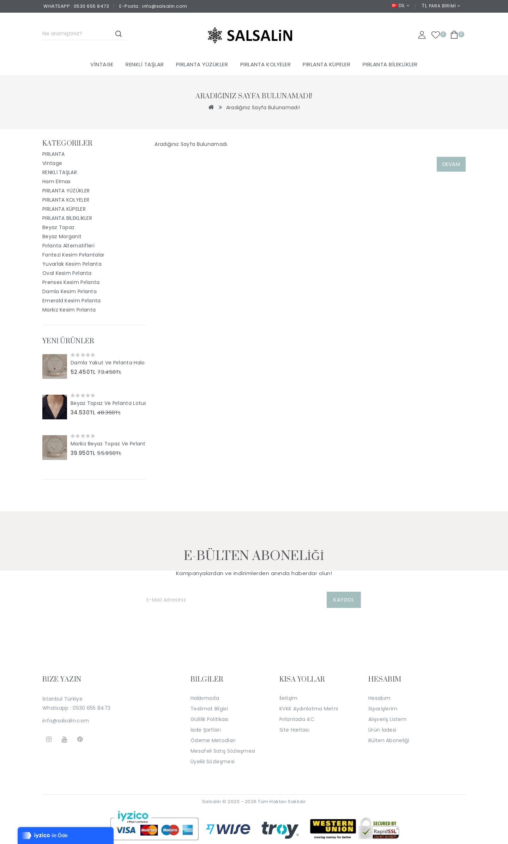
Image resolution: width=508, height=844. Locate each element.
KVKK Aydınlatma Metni (308, 708)
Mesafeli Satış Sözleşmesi (222, 750)
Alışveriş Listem (387, 719)
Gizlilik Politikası (209, 719)
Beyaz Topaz (58, 227)
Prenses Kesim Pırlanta (71, 282)
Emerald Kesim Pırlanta (71, 300)
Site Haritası (294, 729)
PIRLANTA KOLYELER (265, 64)
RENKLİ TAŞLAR (145, 64)
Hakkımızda (204, 698)
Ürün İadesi (382, 729)
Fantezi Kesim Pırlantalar (73, 254)
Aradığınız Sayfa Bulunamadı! (263, 107)
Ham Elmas (56, 181)
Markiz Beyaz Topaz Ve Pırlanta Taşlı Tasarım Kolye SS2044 (108, 443)
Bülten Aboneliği (388, 740)
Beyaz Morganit (61, 236)
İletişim (288, 698)
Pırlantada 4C (296, 719)
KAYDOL (343, 599)
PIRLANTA (53, 154)
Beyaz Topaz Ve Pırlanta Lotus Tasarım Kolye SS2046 (108, 403)
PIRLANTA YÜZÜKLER (202, 64)
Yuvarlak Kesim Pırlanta (72, 263)
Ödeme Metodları (213, 740)
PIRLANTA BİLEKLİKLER (390, 64)
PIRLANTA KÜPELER (326, 64)
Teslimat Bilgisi (209, 708)
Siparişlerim (383, 708)
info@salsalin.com (65, 720)
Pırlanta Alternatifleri (68, 245)
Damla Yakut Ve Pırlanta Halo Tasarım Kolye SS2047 (108, 362)
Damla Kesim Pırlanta (69, 291)
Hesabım (379, 698)
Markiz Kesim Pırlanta (69, 309)
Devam (451, 164)
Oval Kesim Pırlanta (67, 273)
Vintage (102, 64)
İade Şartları (205, 729)
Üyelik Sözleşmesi (212, 761)
